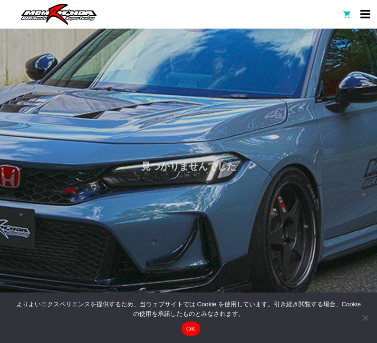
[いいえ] (365, 318)
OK (190, 329)
